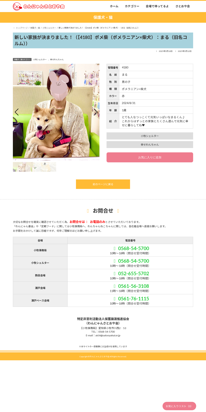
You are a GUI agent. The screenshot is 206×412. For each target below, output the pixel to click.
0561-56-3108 (130, 286)
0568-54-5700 (130, 248)
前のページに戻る (103, 184)
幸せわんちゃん (57, 59)
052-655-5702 (130, 273)
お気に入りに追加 (149, 157)
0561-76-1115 (130, 298)
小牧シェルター (40, 59)
